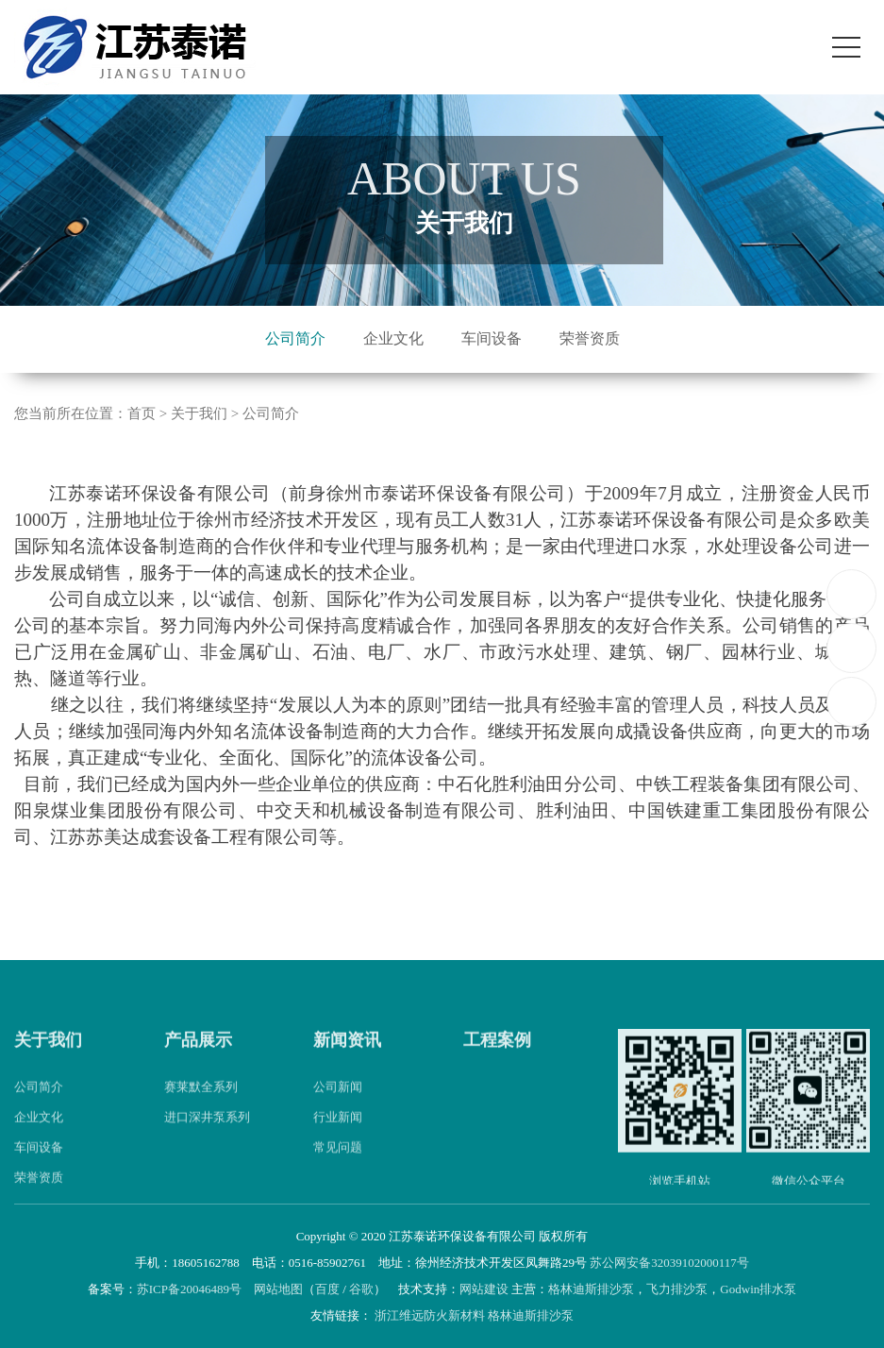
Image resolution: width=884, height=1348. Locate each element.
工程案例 (497, 1062)
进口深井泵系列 (207, 1139)
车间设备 (491, 338)
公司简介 (295, 338)
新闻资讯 (347, 1062)
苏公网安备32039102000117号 (669, 1262)
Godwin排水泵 (758, 1289)
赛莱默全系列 (201, 1109)
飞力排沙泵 (677, 1289)
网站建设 (484, 1289)
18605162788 (852, 593)
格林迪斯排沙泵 (591, 1289)
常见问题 (337, 1169)
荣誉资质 (589, 338)
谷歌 (361, 1289)
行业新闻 (337, 1139)
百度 (327, 1289)
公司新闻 (337, 1109)
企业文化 (393, 338)
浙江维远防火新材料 (430, 1315)
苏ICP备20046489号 (189, 1289)
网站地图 (278, 1289)
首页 (141, 414)
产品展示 (198, 1062)
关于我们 (48, 1062)
